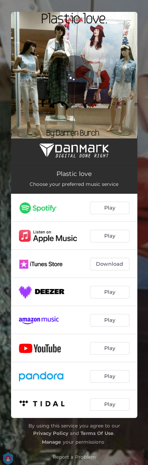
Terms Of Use (97, 433)
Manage (51, 442)
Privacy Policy (50, 433)
